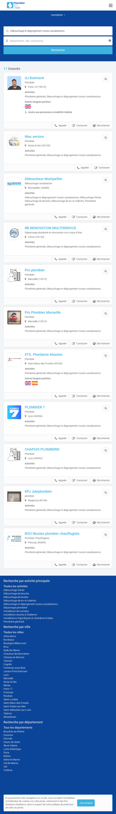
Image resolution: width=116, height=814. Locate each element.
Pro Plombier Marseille (43, 312)
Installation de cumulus (16, 611)
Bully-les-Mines (12, 650)
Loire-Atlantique (12, 749)
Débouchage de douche (16, 593)
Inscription (58, 15)
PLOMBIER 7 (35, 407)
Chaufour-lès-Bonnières (16, 653)
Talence (8, 713)
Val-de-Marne (11, 763)
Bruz (6, 646)
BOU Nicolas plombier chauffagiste (52, 533)
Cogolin (8, 664)
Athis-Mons (10, 636)
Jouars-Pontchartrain (15, 671)
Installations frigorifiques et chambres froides (28, 618)
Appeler (61, 125)
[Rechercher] (58, 50)
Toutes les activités (16, 586)
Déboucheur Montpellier (43, 179)
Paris (6, 752)
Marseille (8, 678)
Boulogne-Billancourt (15, 643)
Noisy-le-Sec (10, 681)
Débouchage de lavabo (16, 597)
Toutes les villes (14, 632)
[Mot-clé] (58, 30)
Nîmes (7, 685)
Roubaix (8, 695)
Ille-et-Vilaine (10, 745)
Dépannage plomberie (15, 607)
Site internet (101, 125)
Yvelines (8, 770)
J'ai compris (85, 803)
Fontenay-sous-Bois (14, 667)
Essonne (8, 735)
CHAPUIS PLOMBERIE (42, 449)
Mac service (34, 136)
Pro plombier (35, 270)
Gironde (8, 738)
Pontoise (8, 692)
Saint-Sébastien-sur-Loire (17, 710)
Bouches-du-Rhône (14, 731)
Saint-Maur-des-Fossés (16, 703)
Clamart (8, 660)
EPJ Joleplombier (38, 491)
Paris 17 (8, 688)
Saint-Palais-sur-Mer (15, 706)
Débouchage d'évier (14, 590)
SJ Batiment (34, 78)
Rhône (7, 756)
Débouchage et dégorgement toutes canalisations (31, 604)
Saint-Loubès (11, 699)
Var (5, 766)
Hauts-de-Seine (12, 742)
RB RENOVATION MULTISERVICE (50, 228)
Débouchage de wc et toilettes (20, 600)
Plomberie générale (14, 621)
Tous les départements (18, 727)
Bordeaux (9, 639)
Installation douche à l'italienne (20, 614)
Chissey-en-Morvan (14, 657)
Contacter (79, 125)
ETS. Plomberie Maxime (43, 354)
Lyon (6, 674)
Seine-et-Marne (12, 759)
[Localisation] (58, 40)
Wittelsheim (10, 717)
